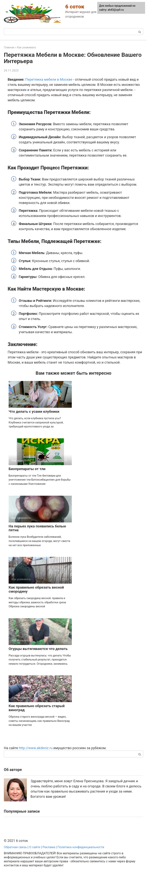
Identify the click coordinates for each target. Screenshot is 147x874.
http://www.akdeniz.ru (36, 748)
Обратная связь (15, 847)
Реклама (48, 847)
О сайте (34, 847)
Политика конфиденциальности (80, 847)
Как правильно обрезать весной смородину (36, 589)
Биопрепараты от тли (27, 469)
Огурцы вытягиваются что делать (38, 649)
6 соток (74, 6)
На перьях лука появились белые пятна (37, 528)
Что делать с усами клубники (34, 411)
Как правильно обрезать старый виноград (37, 708)
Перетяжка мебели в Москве (48, 79)
